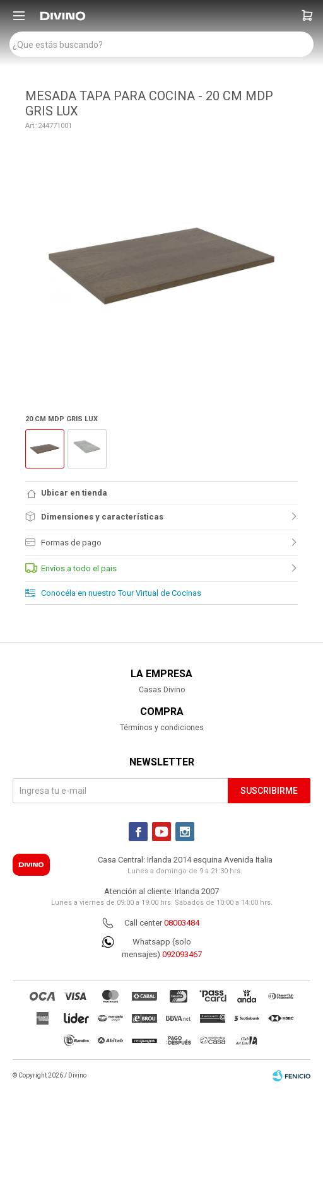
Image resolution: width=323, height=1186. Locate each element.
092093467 (182, 954)
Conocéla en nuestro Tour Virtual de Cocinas (121, 593)
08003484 (181, 922)
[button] (307, 15)
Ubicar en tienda (74, 492)
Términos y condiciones (162, 727)
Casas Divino (162, 689)
